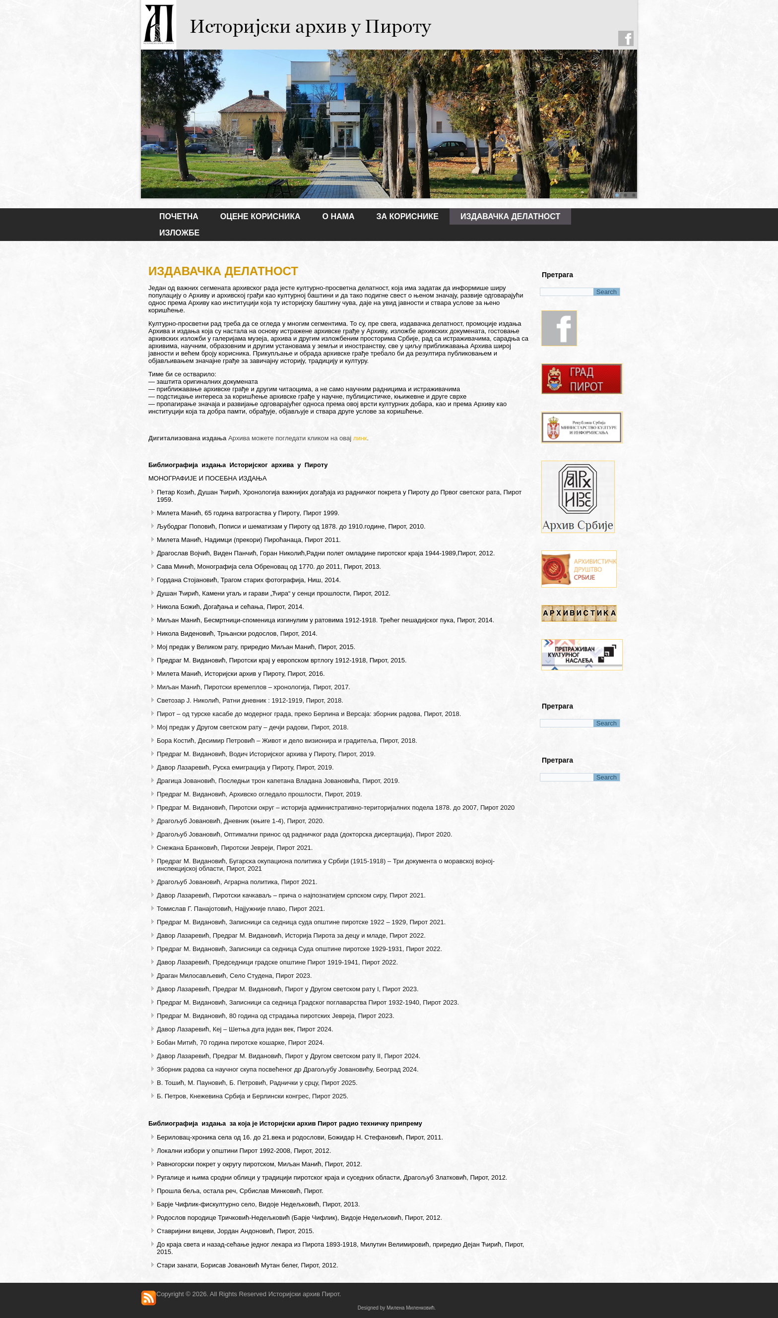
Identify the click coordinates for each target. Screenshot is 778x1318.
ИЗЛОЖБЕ (179, 233)
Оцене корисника (260, 216)
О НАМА (339, 216)
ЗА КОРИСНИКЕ (407, 216)
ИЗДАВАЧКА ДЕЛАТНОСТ (510, 216)
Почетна (178, 216)
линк (360, 438)
